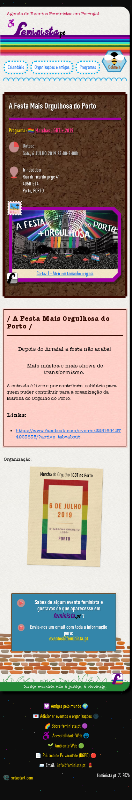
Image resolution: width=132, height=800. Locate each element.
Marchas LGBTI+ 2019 (54, 130)
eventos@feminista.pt (68, 638)
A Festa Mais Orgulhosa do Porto (52, 105)
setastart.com (18, 778)
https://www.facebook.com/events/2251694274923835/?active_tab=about (68, 433)
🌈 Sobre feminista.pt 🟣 (66, 726)
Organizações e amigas (52, 67)
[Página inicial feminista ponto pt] (39, 30)
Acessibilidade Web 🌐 (70, 735)
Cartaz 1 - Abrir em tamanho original (65, 273)
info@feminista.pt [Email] (71, 765)
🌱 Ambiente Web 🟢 (66, 745)
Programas (88, 67)
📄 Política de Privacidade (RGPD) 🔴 (66, 755)
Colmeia (114, 67)
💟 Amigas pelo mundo (62, 706)
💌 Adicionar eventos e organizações (62, 716)
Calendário (16, 67)
